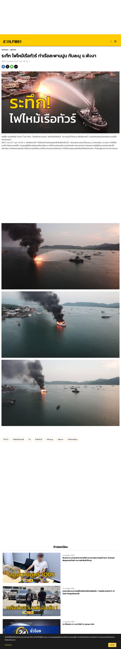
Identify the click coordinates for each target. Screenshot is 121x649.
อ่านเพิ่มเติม (8, 645)
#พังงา (60, 439)
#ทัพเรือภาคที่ (18, 439)
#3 (29, 439)
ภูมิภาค (13, 50)
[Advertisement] (60, 17)
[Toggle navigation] (115, 41)
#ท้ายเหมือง (72, 439)
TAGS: (6, 439)
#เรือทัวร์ (38, 439)
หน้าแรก (4, 50)
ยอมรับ (112, 645)
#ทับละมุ (50, 439)
